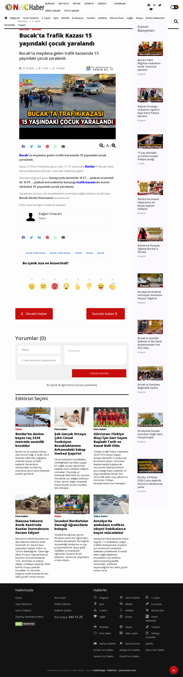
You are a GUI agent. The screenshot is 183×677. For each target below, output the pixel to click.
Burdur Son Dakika (103, 649)
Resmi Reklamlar (155, 18)
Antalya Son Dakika (129, 649)
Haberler (112, 670)
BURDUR (49, 3)
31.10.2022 (26, 68)
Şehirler (149, 643)
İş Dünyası (78, 18)
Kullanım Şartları (62, 610)
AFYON (76, 3)
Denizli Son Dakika (129, 656)
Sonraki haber (105, 313)
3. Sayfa (46, 18)
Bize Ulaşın (60, 597)
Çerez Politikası (23, 610)
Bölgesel (15, 18)
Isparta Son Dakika (103, 656)
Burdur (24, 29)
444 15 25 (75, 617)
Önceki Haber (34, 313)
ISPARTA (89, 3)
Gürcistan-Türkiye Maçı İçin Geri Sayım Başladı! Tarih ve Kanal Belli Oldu (110, 440)
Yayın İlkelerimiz (23, 604)
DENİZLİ (102, 3)
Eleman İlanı (117, 18)
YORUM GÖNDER (99, 373)
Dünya (139, 18)
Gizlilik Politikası (62, 604)
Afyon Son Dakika (155, 649)
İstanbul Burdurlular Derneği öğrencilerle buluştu (71, 525)
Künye (18, 597)
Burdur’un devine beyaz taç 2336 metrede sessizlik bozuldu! (29, 440)
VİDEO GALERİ (52, 11)
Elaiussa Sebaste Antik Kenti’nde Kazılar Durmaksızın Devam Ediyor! (32, 527)
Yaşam (22, 25)
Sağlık (129, 18)
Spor (56, 18)
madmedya (99, 670)
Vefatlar (102, 18)
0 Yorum (58, 68)
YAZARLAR (119, 3)
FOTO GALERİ (71, 11)
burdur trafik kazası (60, 252)
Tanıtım (90, 18)
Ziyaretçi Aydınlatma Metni (29, 616)
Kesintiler (9, 25)
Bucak (36, 29)
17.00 (43, 68)
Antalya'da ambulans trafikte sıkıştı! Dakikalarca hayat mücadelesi (110, 527)
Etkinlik (65, 18)
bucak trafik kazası (36, 252)
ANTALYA (64, 3)
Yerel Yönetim (30, 18)
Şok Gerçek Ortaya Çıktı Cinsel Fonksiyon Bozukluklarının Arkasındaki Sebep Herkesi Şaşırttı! (70, 443)
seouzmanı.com (127, 670)
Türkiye (78, 252)
